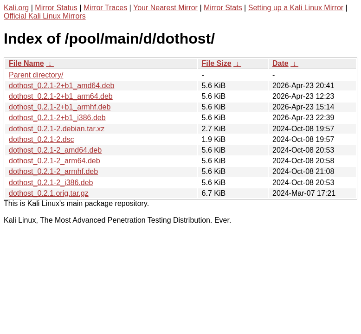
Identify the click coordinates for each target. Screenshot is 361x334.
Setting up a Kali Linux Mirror (295, 8)
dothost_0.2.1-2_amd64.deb (55, 150)
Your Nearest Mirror (165, 8)
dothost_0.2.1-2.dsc (41, 139)
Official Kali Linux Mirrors (45, 16)
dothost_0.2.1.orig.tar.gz (49, 193)
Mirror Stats (223, 8)
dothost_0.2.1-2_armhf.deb (53, 171)
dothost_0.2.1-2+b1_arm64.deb (61, 96)
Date (280, 63)
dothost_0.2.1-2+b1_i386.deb (57, 118)
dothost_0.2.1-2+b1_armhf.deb (59, 107)
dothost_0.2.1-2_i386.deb (51, 182)
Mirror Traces (105, 8)
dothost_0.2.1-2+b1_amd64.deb (61, 86)
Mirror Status (56, 8)
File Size (217, 63)
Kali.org (16, 8)
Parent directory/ (36, 75)
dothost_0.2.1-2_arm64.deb (54, 161)
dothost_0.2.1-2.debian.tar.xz (56, 129)
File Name (26, 63)
